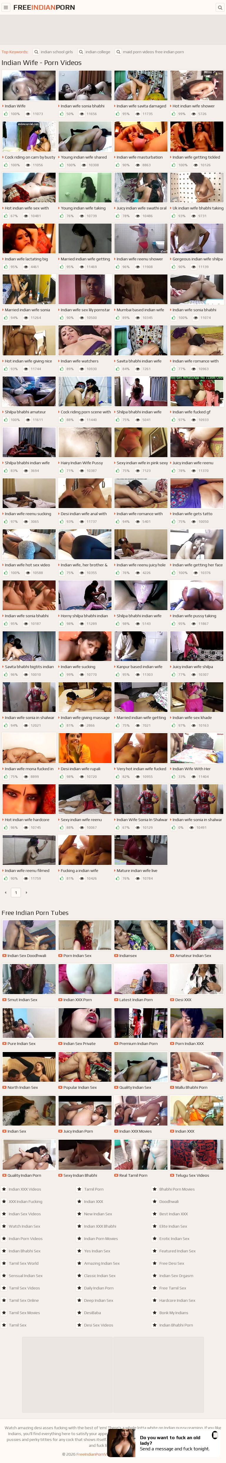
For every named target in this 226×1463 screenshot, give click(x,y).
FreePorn (44, 7)
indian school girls (53, 51)
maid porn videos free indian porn (149, 51)
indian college (93, 51)
